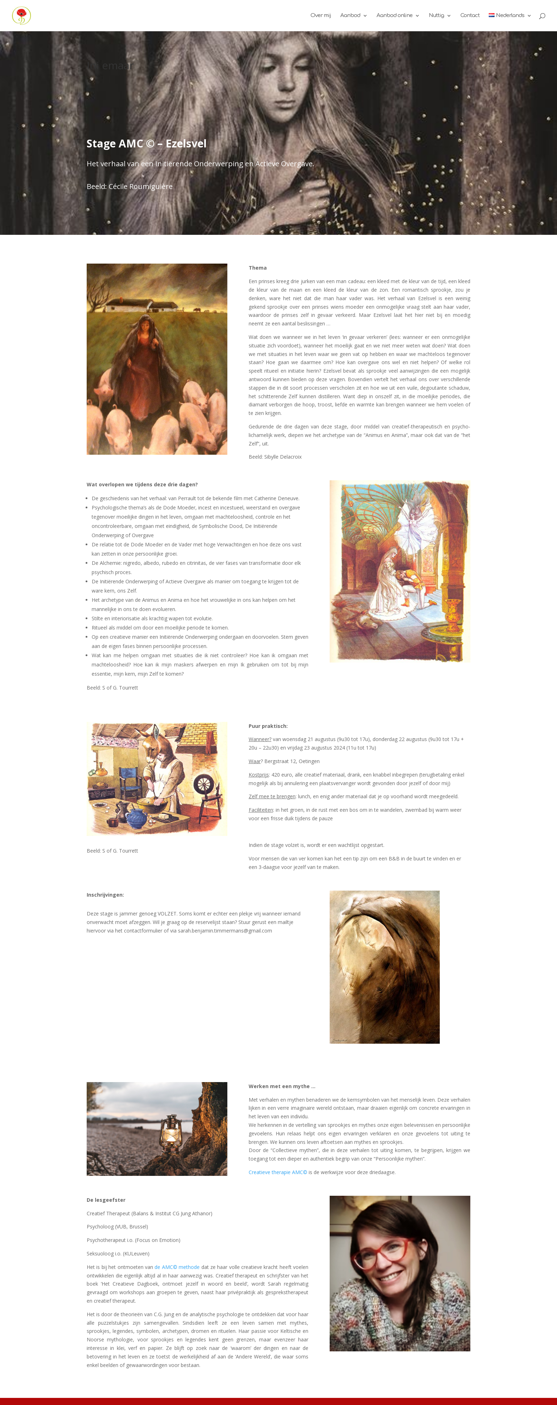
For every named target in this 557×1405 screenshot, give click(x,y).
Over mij (320, 15)
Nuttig (436, 15)
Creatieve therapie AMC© (278, 1172)
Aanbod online (394, 15)
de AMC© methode (177, 1267)
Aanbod (350, 15)
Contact (470, 15)
